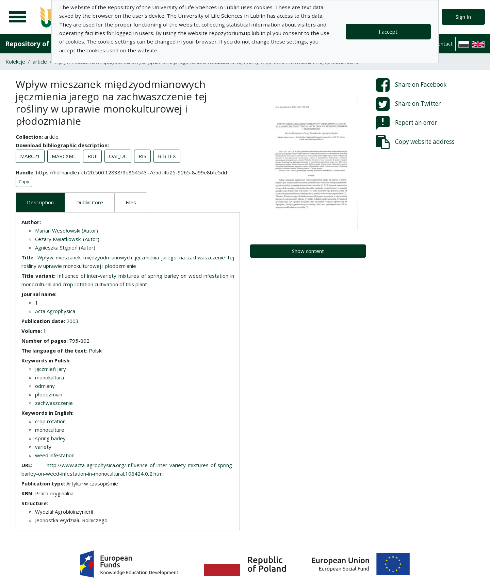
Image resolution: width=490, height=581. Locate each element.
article (40, 61)
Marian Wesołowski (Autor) (66, 230)
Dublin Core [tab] (89, 202)
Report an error (406, 123)
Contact (444, 43)
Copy (24, 181)
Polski (95, 350)
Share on (411, 85)
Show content (308, 250)
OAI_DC (118, 156)
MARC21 (30, 156)
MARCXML (64, 156)
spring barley (50, 438)
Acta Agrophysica (55, 311)
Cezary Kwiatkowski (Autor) (67, 239)
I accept (388, 31)
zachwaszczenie (54, 402)
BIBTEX (167, 156)
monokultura (49, 377)
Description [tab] (40, 202)
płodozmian (48, 394)
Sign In (463, 16)
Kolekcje (15, 61)
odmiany (45, 385)
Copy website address (415, 142)
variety (43, 446)
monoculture (49, 429)
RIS (142, 156)
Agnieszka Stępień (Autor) (65, 247)
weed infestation (55, 455)
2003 (72, 321)
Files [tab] (131, 202)
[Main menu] (17, 17)
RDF (92, 156)
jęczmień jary (50, 368)
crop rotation (50, 421)
